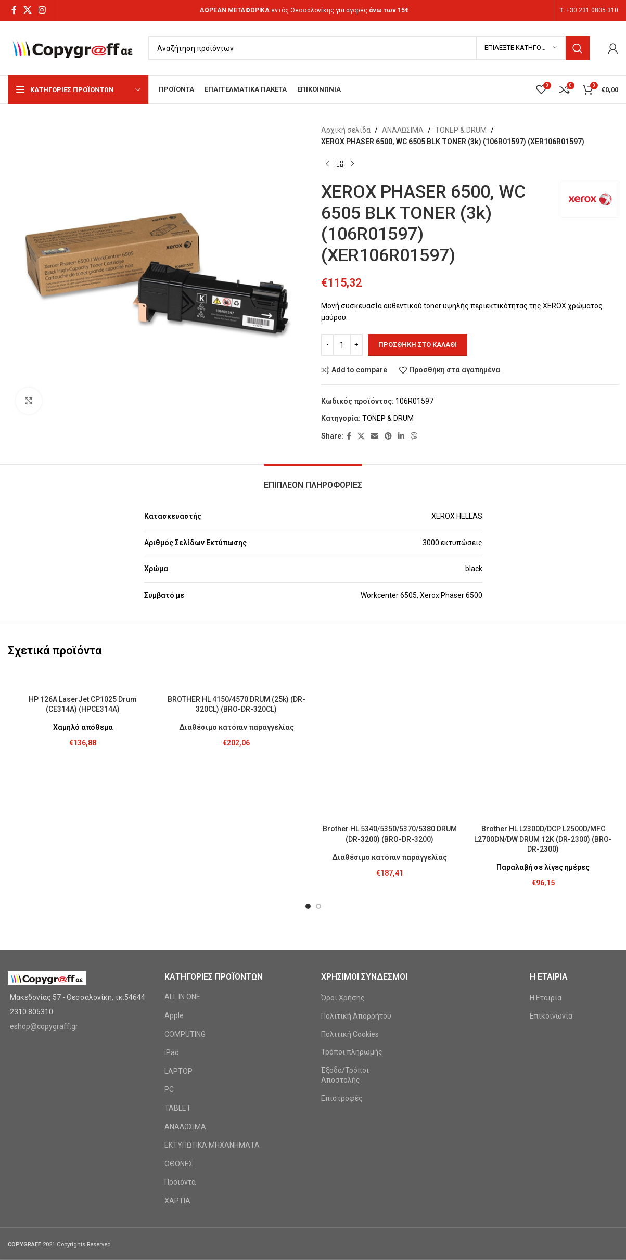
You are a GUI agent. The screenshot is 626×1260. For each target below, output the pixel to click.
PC (169, 970)
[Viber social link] (414, 436)
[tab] (313, 480)
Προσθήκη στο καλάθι (417, 345)
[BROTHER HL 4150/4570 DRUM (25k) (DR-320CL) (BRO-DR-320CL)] (236, 679)
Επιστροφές (342, 978)
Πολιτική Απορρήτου (356, 896)
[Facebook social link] (14, 10)
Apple (174, 896)
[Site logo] (73, 47)
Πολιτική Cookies (350, 914)
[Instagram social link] (42, 10)
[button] (308, 786)
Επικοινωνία (551, 896)
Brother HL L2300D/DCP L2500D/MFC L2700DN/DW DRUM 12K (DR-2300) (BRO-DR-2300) (543, 719)
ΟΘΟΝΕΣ (178, 1044)
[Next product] (352, 164)
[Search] (369, 48)
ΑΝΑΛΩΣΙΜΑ (403, 130)
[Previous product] (327, 164)
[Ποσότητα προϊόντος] (342, 345)
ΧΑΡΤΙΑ (177, 1081)
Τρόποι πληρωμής (351, 932)
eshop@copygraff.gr (44, 907)
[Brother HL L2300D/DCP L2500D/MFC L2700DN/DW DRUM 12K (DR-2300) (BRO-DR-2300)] (543, 684)
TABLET (177, 988)
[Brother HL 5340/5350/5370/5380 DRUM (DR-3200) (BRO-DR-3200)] (390, 679)
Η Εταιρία (545, 878)
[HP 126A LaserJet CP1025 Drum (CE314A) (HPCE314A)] (83, 679)
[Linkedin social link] (401, 436)
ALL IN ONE (182, 877)
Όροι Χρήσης (343, 878)
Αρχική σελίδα (346, 130)
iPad (171, 933)
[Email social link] (374, 436)
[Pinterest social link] (388, 436)
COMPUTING (185, 914)
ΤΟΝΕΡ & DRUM (461, 130)
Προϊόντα (180, 1062)
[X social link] (27, 10)
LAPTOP (178, 951)
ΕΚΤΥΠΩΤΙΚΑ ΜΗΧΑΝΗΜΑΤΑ (212, 1025)
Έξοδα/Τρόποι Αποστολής (345, 955)
